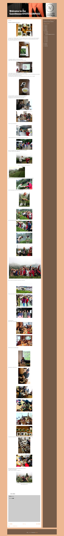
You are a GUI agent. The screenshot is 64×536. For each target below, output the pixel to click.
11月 (46, 31)
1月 (46, 41)
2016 (45, 43)
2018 (45, 29)
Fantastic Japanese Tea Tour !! (50, 34)
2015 (45, 44)
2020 (45, 26)
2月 (46, 40)
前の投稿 (38, 523)
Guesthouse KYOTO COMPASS (49, 21)
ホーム (24, 523)
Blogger (36, 532)
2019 (45, 27)
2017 (45, 30)
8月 (46, 37)
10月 (46, 33)
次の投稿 (10, 523)
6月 (46, 38)
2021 (45, 25)
